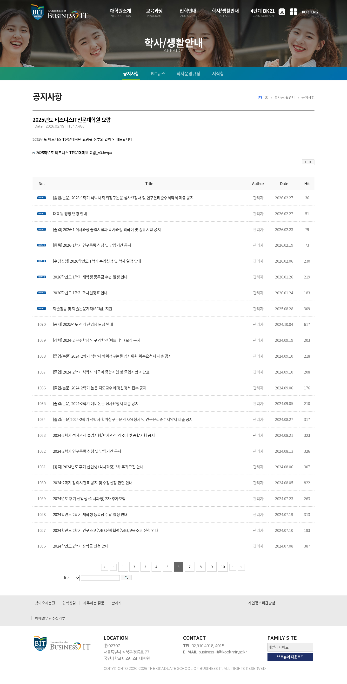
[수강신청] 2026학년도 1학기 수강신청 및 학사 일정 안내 (97, 261)
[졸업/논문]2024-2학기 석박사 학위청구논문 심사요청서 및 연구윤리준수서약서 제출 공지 (123, 419)
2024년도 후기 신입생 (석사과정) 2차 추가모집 (89, 498)
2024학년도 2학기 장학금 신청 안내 (81, 546)
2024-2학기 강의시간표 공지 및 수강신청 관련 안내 (93, 482)
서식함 (218, 74)
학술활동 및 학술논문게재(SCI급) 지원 (82, 308)
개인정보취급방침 (261, 603)
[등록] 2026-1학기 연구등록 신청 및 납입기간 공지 (92, 245)
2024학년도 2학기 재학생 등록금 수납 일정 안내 (90, 514)
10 (223, 566)
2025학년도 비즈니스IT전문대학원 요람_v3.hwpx (74, 152)
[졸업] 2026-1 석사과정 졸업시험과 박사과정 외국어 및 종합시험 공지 (107, 229)
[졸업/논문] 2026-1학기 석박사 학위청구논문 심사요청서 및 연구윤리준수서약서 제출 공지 (123, 197)
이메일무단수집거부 (50, 618)
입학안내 (188, 12)
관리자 (117, 603)
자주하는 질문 (93, 603)
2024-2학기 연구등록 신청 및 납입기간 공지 (87, 451)
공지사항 (131, 74)
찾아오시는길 (45, 603)
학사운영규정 (188, 74)
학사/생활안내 (225, 12)
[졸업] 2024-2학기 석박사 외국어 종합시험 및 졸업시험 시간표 (101, 372)
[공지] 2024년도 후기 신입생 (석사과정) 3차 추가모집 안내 (98, 467)
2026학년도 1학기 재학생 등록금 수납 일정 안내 (90, 277)
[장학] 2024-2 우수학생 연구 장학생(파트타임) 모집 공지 (96, 340)
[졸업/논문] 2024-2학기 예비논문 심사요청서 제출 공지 (96, 403)
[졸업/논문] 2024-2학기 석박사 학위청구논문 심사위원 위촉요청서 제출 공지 (112, 356)
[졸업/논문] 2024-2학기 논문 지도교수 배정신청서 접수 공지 (100, 388)
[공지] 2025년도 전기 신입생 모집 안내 (83, 324)
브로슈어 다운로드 (290, 656)
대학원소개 (120, 12)
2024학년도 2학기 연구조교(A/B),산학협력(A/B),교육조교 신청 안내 (105, 530)
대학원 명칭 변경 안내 (70, 213)
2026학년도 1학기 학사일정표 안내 (80, 293)
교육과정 (154, 12)
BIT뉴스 (158, 74)
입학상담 (69, 603)
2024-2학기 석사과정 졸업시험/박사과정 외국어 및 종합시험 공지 (104, 435)
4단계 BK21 (263, 12)
